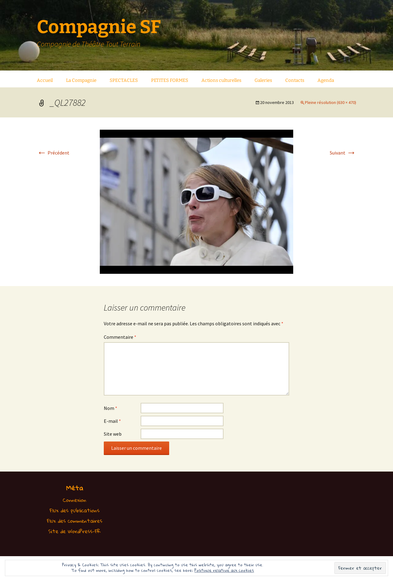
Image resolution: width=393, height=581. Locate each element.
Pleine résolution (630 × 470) (330, 102)
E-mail (112, 421)
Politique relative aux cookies (224, 570)
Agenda (325, 80)
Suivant (343, 153)
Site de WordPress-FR (74, 531)
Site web (113, 434)
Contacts (294, 80)
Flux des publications (74, 510)
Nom (110, 408)
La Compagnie (81, 80)
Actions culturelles (221, 80)
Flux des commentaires (74, 521)
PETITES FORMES (169, 80)
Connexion (74, 500)
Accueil (45, 80)
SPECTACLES (124, 80)
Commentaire (120, 337)
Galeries (263, 80)
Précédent (53, 153)
